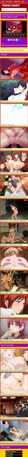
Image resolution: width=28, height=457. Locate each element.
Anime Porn (17, 1)
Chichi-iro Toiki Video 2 (6, 148)
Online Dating (10, 451)
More (23, 1)
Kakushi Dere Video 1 (6, 268)
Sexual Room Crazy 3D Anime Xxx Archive (11, 244)
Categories (9, 1)
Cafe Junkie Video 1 (6, 316)
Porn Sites (9, 454)
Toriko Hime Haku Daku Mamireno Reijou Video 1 (13, 417)
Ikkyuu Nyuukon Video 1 (7, 339)
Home (3, 1)
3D (3, 43)
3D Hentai (9, 456)
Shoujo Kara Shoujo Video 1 (8, 124)
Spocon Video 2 (5, 101)
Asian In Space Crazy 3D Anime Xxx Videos (12, 292)
